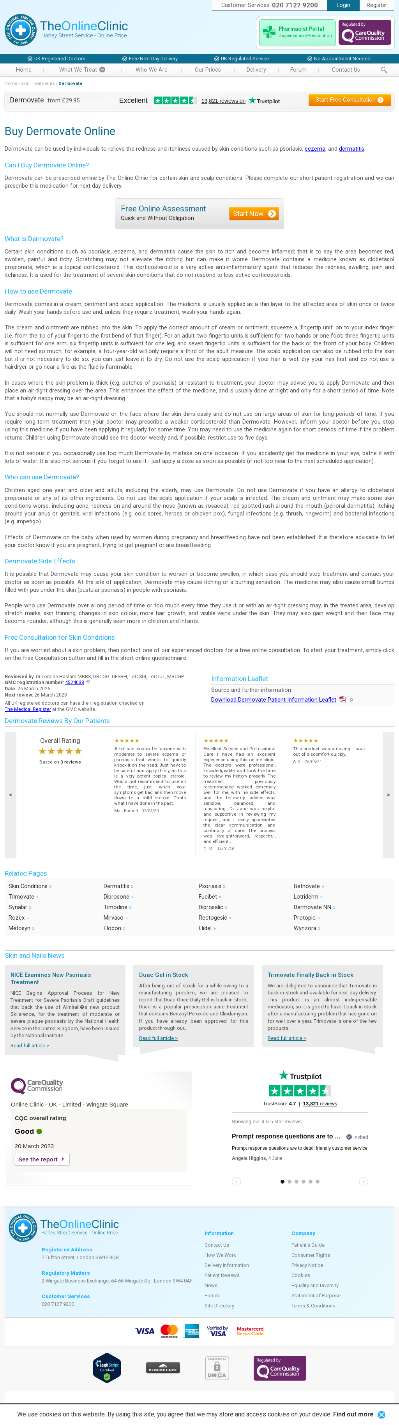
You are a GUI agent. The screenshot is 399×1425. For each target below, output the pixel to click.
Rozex (19, 917)
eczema (315, 149)
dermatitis (351, 149)
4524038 (77, 682)
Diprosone (119, 896)
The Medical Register (28, 709)
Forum (298, 70)
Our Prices (208, 70)
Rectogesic (215, 917)
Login (343, 5)
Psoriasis (212, 886)
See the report (38, 1159)
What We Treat (82, 70)
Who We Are (152, 70)
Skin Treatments (38, 83)
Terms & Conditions (313, 1306)
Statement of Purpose (316, 1295)
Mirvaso (116, 917)
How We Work (220, 1255)
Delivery (256, 70)
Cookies (300, 1275)
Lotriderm (308, 896)
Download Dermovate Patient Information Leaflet (282, 700)
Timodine (118, 907)
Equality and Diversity (315, 1285)
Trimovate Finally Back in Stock (310, 974)
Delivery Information (227, 1265)
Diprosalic (213, 907)
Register (377, 5)
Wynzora (307, 928)
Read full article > (30, 1046)
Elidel (207, 928)
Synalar (20, 907)
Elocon (114, 928)
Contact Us (346, 70)
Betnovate (309, 886)
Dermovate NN (314, 907)
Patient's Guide (308, 1245)
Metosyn (22, 928)
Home (24, 70)
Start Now (248, 213)
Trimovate (24, 896)
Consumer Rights (310, 1255)
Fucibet (210, 896)
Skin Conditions (30, 886)
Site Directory (219, 1306)
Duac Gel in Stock (163, 974)
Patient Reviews (222, 1275)
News (211, 1285)
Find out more (353, 1414)
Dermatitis (119, 886)
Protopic (307, 917)
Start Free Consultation (349, 99)
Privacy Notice (307, 1265)
